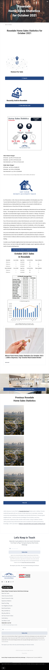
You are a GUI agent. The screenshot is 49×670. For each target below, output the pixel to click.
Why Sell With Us (6, 610)
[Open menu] (47, 1)
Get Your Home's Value (7, 615)
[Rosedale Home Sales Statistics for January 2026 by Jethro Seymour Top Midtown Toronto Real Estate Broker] (14, 473)
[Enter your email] (25, 548)
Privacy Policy (24, 653)
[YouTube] (8, 581)
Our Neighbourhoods (7, 605)
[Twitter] (4, 581)
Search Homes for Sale (7, 598)
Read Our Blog (5, 603)
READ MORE (7, 362)
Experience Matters (6, 601)
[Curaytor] (7, 588)
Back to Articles (8, 24)
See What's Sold (6, 620)
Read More (7, 463)
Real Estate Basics (6, 608)
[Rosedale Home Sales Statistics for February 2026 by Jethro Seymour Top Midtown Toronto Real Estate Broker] (14, 442)
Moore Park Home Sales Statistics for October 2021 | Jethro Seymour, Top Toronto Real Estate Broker (24, 357)
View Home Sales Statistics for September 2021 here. (24, 249)
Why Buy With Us (6, 613)
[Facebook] (2, 581)
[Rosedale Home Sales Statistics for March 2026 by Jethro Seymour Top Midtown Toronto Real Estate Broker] (14, 412)
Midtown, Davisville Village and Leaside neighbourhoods (32, 523)
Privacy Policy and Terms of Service (28, 562)
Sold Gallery (5, 618)
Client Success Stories (7, 596)
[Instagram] (10, 581)
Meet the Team (5, 593)
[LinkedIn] (6, 581)
